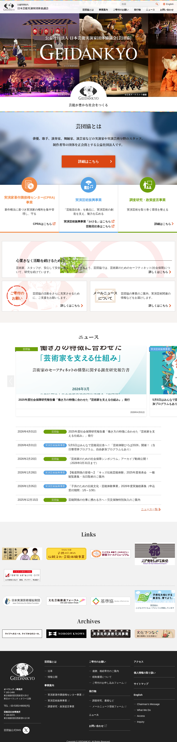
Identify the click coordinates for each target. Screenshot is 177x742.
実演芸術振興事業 (59, 696)
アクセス (138, 657)
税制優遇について (102, 672)
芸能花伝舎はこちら (100, 226)
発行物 (137, 9)
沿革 (50, 666)
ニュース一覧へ (148, 504)
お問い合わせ (167, 9)
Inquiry (140, 717)
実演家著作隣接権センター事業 (66, 690)
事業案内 (103, 9)
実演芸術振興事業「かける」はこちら (89, 221)
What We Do (144, 705)
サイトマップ (141, 679)
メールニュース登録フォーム (109, 701)
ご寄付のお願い (121, 9)
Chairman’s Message (148, 699)
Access (141, 711)
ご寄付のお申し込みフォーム (109, 678)
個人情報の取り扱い (145, 668)
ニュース (150, 9)
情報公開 (52, 672)
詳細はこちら (88, 161)
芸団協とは (88, 9)
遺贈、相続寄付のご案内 (105, 666)
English (168, 4)
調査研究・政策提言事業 (61, 701)
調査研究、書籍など (103, 696)
